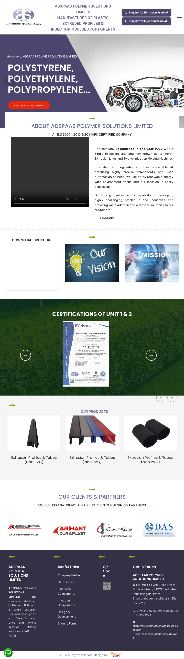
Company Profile (69, 575)
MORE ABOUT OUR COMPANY (29, 108)
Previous (25, 355)
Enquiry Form (67, 623)
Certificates (66, 582)
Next (151, 355)
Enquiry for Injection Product (146, 21)
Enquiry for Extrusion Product (146, 12)
